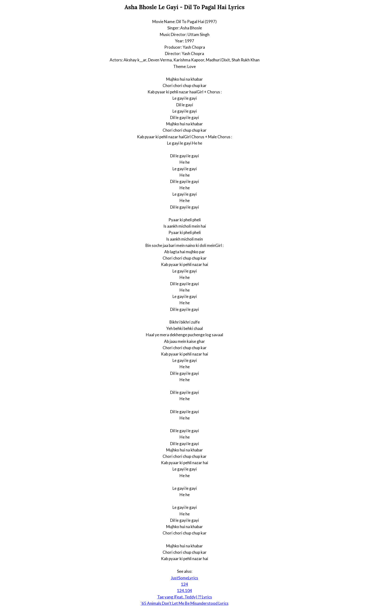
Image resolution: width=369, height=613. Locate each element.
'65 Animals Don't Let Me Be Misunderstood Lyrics (185, 603)
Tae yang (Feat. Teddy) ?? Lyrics (184, 596)
